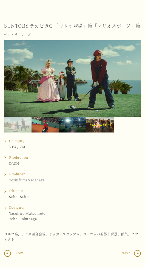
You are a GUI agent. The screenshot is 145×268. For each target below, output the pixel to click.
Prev (18, 253)
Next (131, 78)
